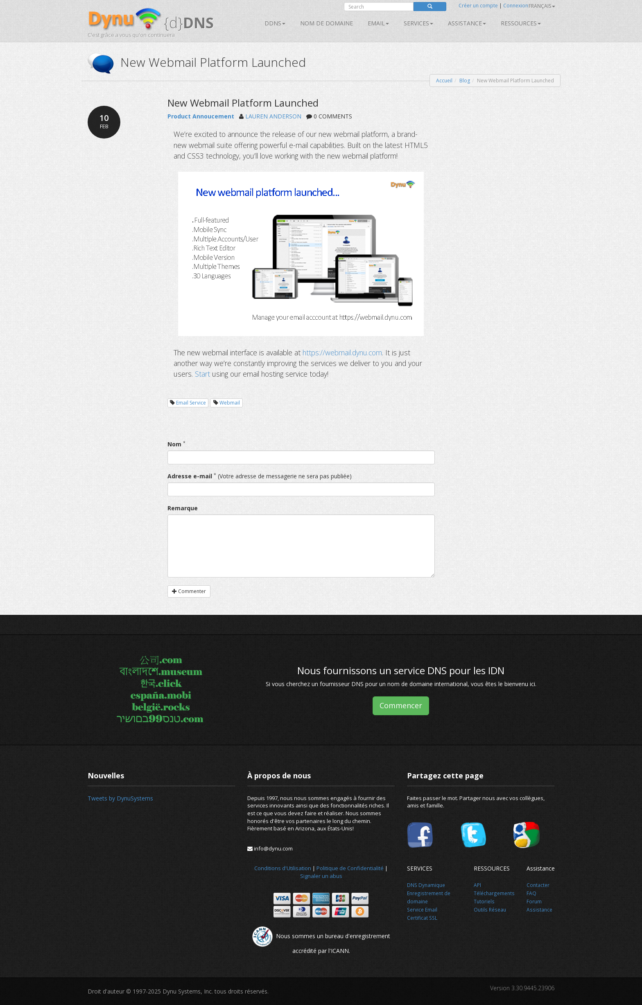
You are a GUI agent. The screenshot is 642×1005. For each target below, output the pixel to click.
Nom (174, 444)
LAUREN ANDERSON (273, 116)
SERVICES (418, 23)
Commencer (401, 705)
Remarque (182, 508)
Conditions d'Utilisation (282, 868)
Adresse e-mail (189, 476)
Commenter (189, 591)
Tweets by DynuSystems (120, 798)
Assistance (467, 23)
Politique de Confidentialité (350, 868)
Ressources (521, 23)
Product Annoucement (200, 116)
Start (202, 374)
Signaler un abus (321, 876)
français (542, 5)
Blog (464, 80)
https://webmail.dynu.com (342, 352)
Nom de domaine (326, 23)
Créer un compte (478, 5)
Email (378, 23)
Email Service (191, 402)
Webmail (229, 402)
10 (104, 121)
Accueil (444, 80)
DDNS (274, 23)
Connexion (515, 5)
